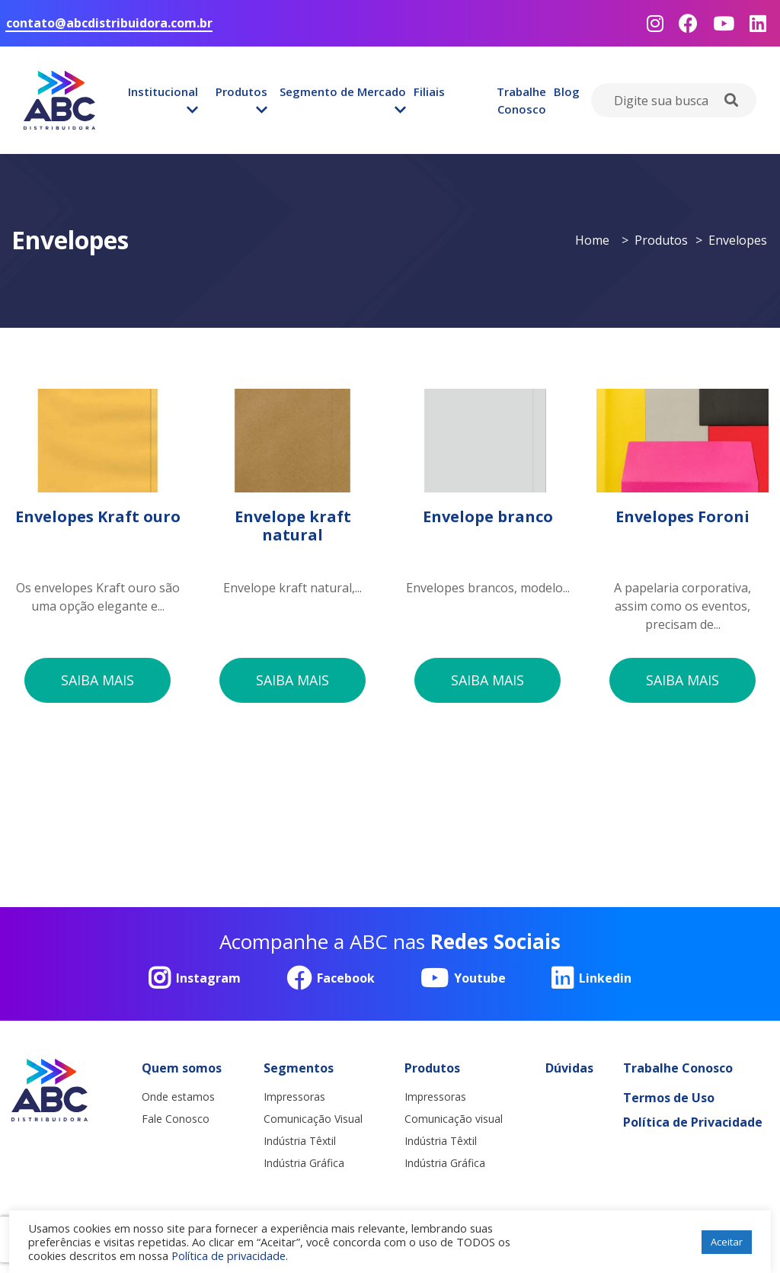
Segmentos (299, 1068)
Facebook (330, 979)
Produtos (241, 91)
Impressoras (294, 1097)
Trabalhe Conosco (521, 100)
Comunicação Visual (313, 1119)
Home (592, 240)
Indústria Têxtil (300, 1141)
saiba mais (97, 680)
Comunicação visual (453, 1119)
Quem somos (182, 1068)
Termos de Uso (668, 1098)
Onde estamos (178, 1097)
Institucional (163, 91)
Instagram (195, 979)
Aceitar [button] (727, 1242)
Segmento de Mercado (343, 91)
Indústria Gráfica (304, 1163)
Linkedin (591, 979)
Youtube (463, 979)
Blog (567, 91)
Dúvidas (569, 1068)
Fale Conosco (175, 1119)
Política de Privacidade (692, 1122)
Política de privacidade (228, 1255)
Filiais (429, 91)
